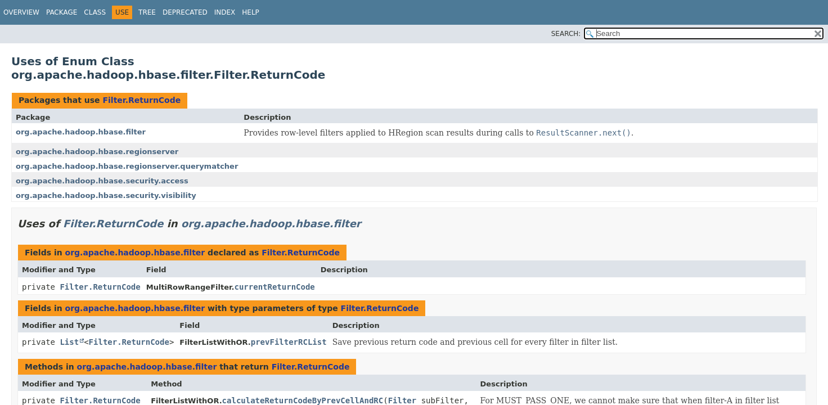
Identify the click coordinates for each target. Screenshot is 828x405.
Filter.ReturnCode (141, 100)
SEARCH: (566, 34)
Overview (21, 12)
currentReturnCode (274, 286)
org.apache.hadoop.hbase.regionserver (97, 151)
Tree (147, 12)
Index (225, 12)
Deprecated (185, 12)
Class (95, 12)
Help (250, 12)
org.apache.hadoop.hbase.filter (81, 132)
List (69, 342)
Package (61, 12)
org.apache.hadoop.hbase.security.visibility (106, 195)
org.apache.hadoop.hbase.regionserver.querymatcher (127, 166)
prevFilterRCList (289, 342)
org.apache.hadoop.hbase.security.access (102, 181)
